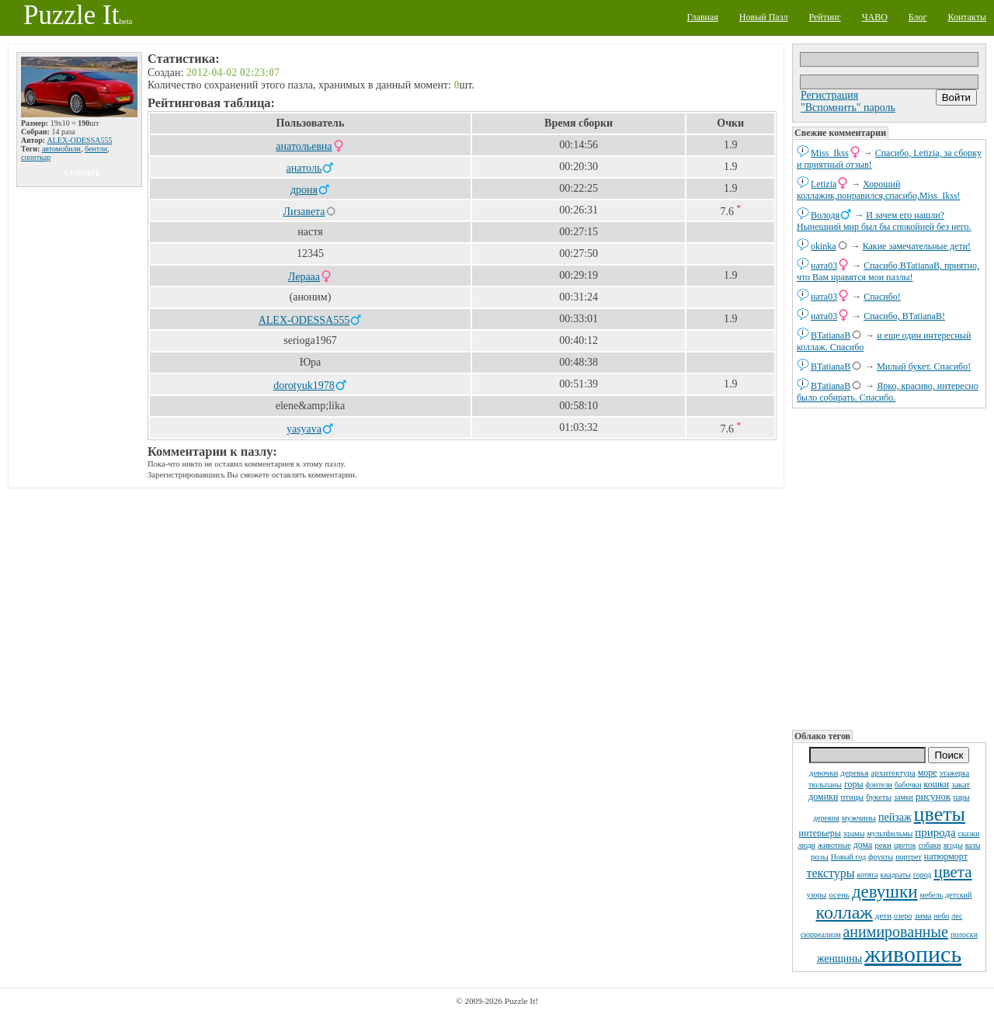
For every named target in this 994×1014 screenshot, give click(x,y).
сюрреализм (820, 934)
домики (823, 796)
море (927, 772)
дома (863, 844)
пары (961, 797)
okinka (823, 246)
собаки (930, 845)
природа (935, 832)
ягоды (953, 845)
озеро (903, 916)
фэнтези (879, 784)
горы (854, 784)
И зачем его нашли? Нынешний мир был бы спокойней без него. (884, 221)
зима (922, 915)
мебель (932, 895)
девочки (824, 772)
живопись (912, 954)
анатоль (304, 168)
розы (820, 856)
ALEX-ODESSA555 (80, 140)
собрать (82, 172)
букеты (878, 796)
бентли (96, 148)
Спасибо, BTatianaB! (904, 316)
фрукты (880, 857)
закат (960, 784)
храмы (854, 833)
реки (882, 844)
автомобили (61, 148)
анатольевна (304, 146)
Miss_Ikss (830, 153)
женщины (839, 958)
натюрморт (946, 856)
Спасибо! (882, 296)
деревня (826, 818)
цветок (905, 845)
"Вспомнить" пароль (848, 107)
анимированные (895, 931)
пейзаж (895, 817)
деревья (854, 772)
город (922, 874)
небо (941, 916)
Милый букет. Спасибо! (924, 366)
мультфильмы (889, 833)
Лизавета (304, 211)
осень (839, 894)
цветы (939, 814)
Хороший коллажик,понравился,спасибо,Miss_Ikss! (879, 190)
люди (806, 845)
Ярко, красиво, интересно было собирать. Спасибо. (887, 391)
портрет (908, 857)
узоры (817, 895)
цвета (952, 872)
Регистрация (829, 95)
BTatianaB (830, 335)
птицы (852, 796)
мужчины (859, 817)
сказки (969, 833)
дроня (304, 190)
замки (903, 797)
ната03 (824, 265)
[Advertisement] (889, 567)
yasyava (304, 429)
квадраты (896, 874)
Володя (825, 215)
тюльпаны (825, 784)
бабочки (908, 784)
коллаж (844, 912)
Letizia (823, 184)
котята (867, 874)
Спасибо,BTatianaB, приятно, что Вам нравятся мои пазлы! (888, 271)
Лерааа (304, 277)
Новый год (848, 857)
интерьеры (820, 833)
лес (956, 916)
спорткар (35, 157)
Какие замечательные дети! (917, 246)
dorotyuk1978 (304, 385)
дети (883, 915)
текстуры (830, 873)
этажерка (955, 773)
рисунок (933, 796)
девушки (885, 891)
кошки (937, 784)
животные (834, 845)
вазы (973, 845)
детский (958, 895)
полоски (964, 934)
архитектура (893, 772)
